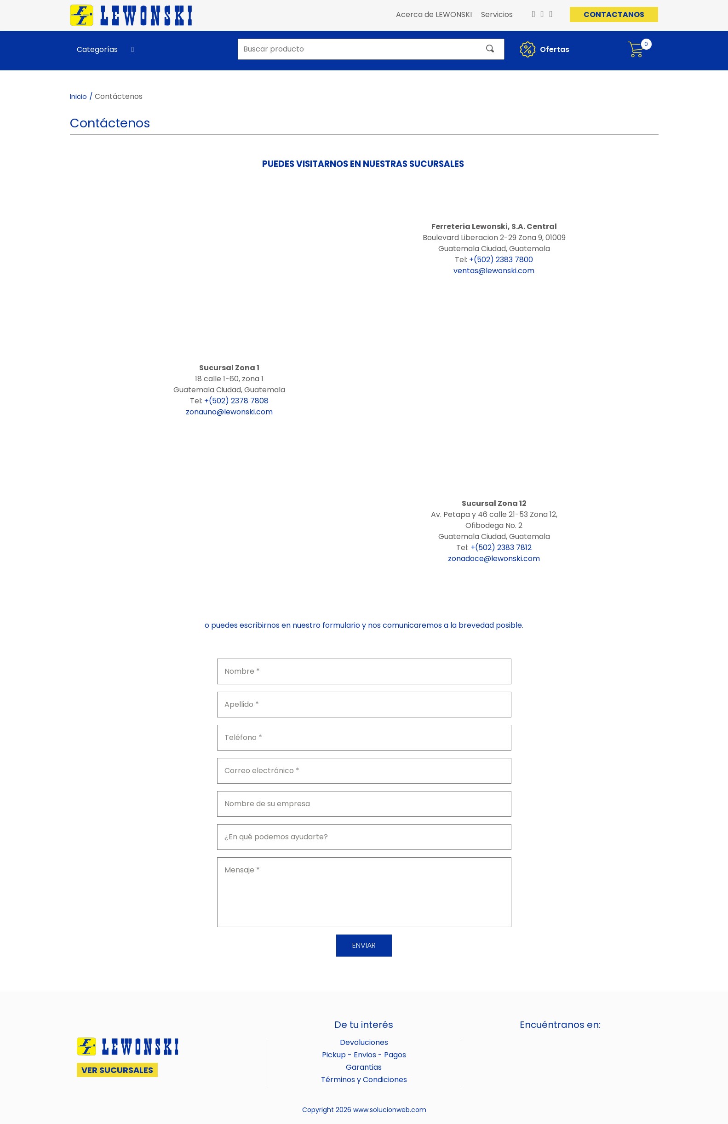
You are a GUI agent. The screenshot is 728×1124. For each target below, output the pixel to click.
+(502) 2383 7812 (501, 547)
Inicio (78, 96)
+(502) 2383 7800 (501, 259)
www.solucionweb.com (389, 1109)
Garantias (364, 1067)
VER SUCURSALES (117, 1070)
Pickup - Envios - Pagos (364, 1054)
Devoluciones (364, 1042)
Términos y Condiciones (364, 1079)
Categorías (97, 49)
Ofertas (543, 49)
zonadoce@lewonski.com (494, 558)
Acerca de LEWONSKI (434, 14)
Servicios (497, 14)
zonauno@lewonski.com (229, 412)
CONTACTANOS (614, 14)
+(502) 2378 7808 (236, 401)
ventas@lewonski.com (493, 270)
